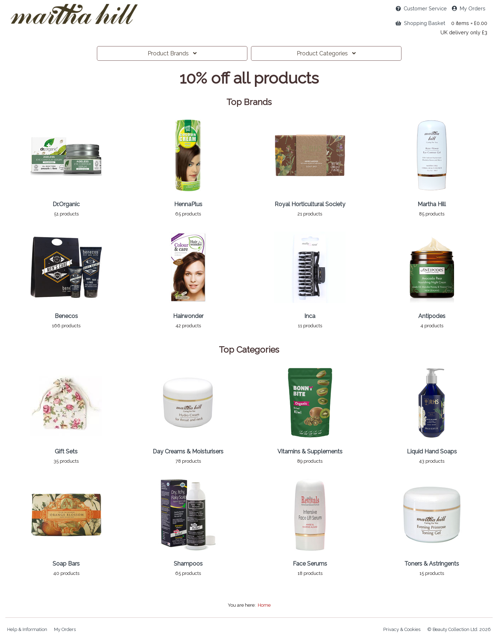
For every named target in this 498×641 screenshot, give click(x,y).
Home (264, 605)
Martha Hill (432, 204)
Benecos (66, 316)
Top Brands (249, 102)
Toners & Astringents (431, 563)
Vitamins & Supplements (309, 451)
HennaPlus (188, 204)
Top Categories (249, 349)
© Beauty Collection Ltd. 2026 (459, 629)
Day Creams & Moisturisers (188, 451)
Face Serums (310, 563)
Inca (309, 316)
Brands (172, 53)
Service (421, 8)
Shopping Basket (420, 23)
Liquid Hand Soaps (432, 451)
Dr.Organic (66, 204)
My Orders (468, 8)
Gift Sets (66, 451)
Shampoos (188, 563)
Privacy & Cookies (401, 629)
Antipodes (431, 316)
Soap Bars (66, 563)
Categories (326, 53)
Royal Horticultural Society (310, 204)
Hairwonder (188, 316)
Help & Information (27, 629)
